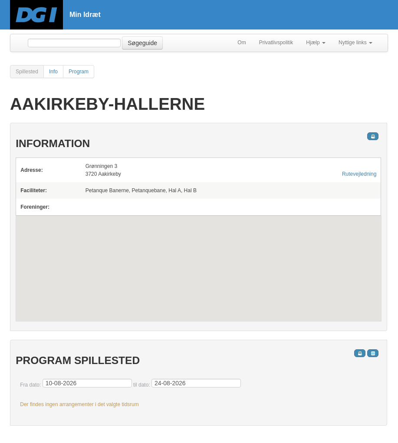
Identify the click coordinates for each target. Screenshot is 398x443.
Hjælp (316, 42)
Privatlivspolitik (276, 42)
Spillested (27, 72)
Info (53, 72)
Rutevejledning (359, 174)
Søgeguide (142, 42)
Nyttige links (355, 42)
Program (79, 72)
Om (241, 42)
